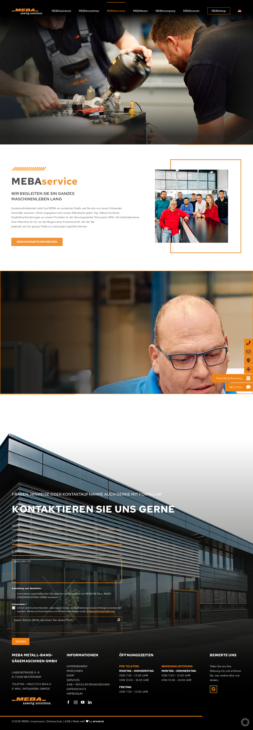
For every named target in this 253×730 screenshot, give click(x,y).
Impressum (38, 721)
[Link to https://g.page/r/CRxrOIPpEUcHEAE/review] (213, 689)
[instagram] (75, 702)
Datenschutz (19, 604)
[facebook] (68, 702)
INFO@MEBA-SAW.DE (36, 688)
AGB (67, 721)
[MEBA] (126, 128)
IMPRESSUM (75, 693)
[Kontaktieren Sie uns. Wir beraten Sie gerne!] (31, 368)
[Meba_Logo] (31, 698)
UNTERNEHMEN (77, 666)
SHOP (70, 675)
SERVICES (73, 680)
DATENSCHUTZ (76, 689)
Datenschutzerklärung (101, 611)
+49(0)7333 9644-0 (38, 684)
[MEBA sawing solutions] (27, 10)
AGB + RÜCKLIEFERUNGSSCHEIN (88, 684)
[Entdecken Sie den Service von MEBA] (35, 242)
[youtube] (82, 702)
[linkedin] (90, 702)
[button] (245, 722)
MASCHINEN (75, 671)
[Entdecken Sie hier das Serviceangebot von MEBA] (47, 94)
